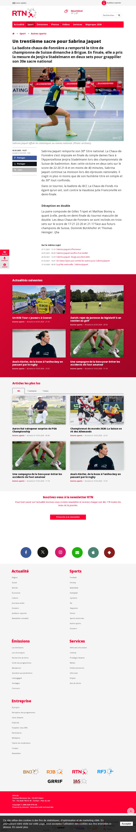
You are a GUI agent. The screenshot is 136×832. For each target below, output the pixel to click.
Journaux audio (18, 603)
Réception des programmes (23, 712)
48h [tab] (18, 391)
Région (15, 577)
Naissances (16, 668)
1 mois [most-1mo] (45, 391)
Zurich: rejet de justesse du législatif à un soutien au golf (95, 319)
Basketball (74, 588)
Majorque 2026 (93, 24)
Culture (15, 598)
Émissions (42, 24)
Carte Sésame (17, 718)
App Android (109, 552)
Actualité (19, 24)
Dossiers (15, 608)
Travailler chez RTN (19, 728)
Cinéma (73, 653)
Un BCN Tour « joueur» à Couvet (32, 317)
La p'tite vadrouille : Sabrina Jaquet (64, 264)
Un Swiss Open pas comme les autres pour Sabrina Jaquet (75, 260)
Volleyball (74, 593)
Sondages (16, 683)
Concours (16, 688)
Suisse (14, 582)
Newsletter (16, 753)
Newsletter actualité (20, 618)
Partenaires (16, 733)
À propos (15, 707)
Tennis (72, 613)
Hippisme (74, 608)
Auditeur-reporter (111, 3)
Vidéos (66, 24)
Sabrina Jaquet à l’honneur (61, 249)
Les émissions (17, 648)
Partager (19, 158)
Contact (15, 748)
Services (77, 24)
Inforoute (74, 673)
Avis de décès (75, 683)
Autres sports (38, 33)
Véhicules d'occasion (78, 648)
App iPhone (93, 552)
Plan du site (45, 801)
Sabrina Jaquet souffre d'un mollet (64, 253)
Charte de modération (21, 743)
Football (73, 577)
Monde (15, 588)
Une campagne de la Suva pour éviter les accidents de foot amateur (95, 363)
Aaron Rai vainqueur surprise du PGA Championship (34, 430)
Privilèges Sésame (77, 658)
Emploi (73, 678)
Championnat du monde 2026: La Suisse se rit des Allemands (96, 430)
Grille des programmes (21, 663)
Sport (31, 24)
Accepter (126, 823)
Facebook (26, 552)
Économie (16, 593)
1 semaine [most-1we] (32, 391)
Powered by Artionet (20, 807)
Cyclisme (73, 598)
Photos (55, 24)
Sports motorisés (77, 618)
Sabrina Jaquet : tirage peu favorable (65, 257)
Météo (72, 663)
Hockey (73, 582)
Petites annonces (77, 668)
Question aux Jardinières (22, 673)
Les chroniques (18, 653)
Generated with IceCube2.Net (41, 807)
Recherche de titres (20, 658)
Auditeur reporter (19, 613)
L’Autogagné (17, 678)
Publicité (15, 723)
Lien (18, 170)
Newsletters (77, 552)
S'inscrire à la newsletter (68, 517)
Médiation (16, 738)
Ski (71, 603)
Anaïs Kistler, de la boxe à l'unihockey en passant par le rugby (37, 363)
